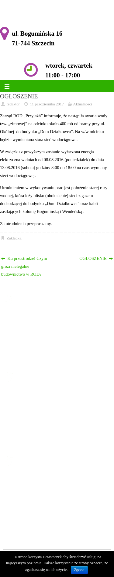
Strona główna (30, 394)
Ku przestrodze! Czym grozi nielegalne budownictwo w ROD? (24, 266)
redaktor (13, 104)
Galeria (24, 434)
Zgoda (79, 570)
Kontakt (25, 442)
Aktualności (82, 104)
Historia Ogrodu (32, 410)
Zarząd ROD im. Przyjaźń (41, 418)
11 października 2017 (47, 104)
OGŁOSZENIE (96, 258)
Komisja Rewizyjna (35, 426)
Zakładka (14, 238)
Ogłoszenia (28, 402)
